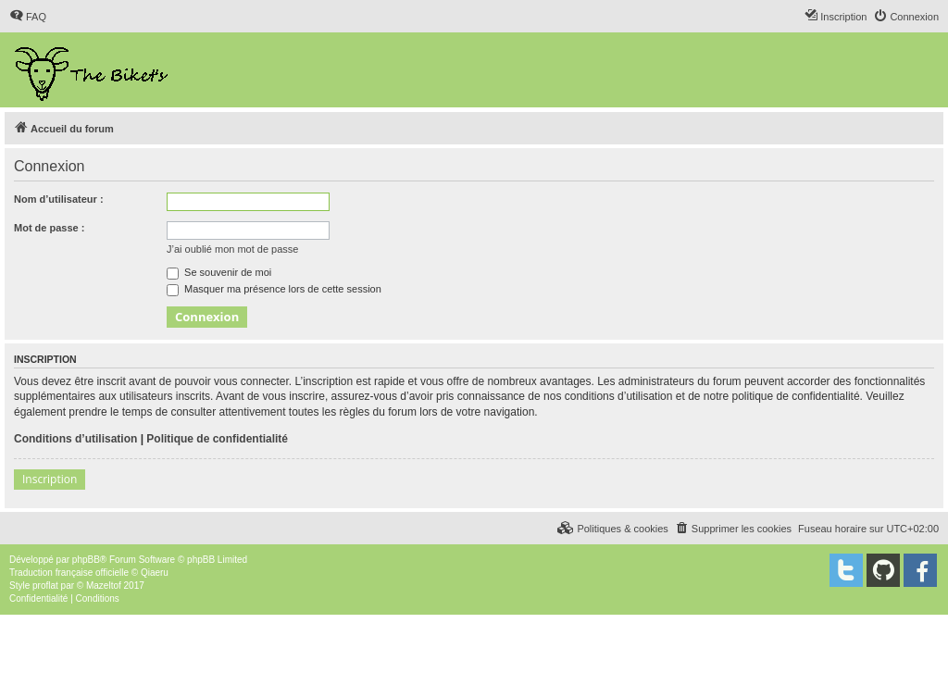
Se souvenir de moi (219, 272)
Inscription (49, 479)
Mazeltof (103, 585)
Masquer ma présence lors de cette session (274, 288)
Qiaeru (154, 572)
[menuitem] (27, 17)
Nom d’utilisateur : (59, 199)
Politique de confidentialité (217, 438)
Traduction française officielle (69, 572)
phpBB (86, 560)
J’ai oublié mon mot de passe (232, 249)
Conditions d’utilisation (75, 438)
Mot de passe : (49, 227)
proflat (45, 585)
